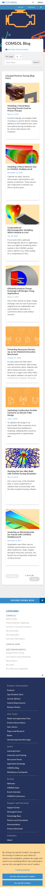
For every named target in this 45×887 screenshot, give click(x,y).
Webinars (11, 783)
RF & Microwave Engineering (17, 668)
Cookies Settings (22, 869)
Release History (13, 707)
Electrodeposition (12, 635)
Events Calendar (14, 792)
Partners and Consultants (17, 820)
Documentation (13, 824)
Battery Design (11, 619)
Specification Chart (15, 694)
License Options (14, 698)
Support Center (13, 807)
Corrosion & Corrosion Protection (18, 627)
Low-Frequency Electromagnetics (18, 656)
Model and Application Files (19, 718)
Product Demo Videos (16, 722)
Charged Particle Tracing (15, 653)
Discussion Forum (14, 759)
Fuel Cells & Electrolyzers (15, 638)
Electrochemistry (12, 631)
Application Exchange (16, 763)
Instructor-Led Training (16, 755)
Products (11, 690)
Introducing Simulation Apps (19, 739)
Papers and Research (15, 731)
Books (9, 735)
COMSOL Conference (16, 796)
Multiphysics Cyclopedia (17, 772)
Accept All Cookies (22, 883)
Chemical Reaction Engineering (17, 623)
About (9, 840)
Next (34, 579)
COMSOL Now (13, 644)
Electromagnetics (16, 649)
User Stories (12, 727)
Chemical (11, 615)
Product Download (15, 828)
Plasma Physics (11, 660)
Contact (31, 7)
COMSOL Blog (13, 768)
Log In (20, 7)
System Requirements (16, 703)
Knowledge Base (14, 816)
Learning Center (14, 751)
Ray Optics (10, 664)
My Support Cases (14, 812)
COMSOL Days (13, 787)
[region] (22, 865)
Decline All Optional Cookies (22, 876)
